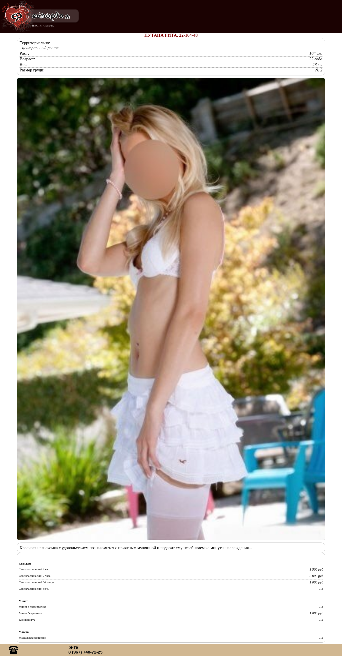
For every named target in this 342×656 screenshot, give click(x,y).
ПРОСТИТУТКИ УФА (43, 25)
